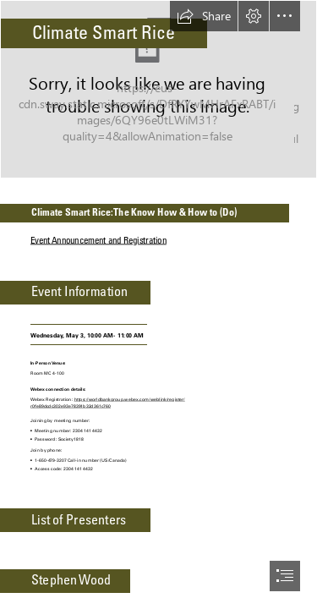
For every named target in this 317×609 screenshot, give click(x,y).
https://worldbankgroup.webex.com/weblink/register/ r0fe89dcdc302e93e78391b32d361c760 (107, 403)
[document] (158, 304)
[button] (204, 16)
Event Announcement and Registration (98, 240)
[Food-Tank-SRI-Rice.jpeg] (158, 89)
